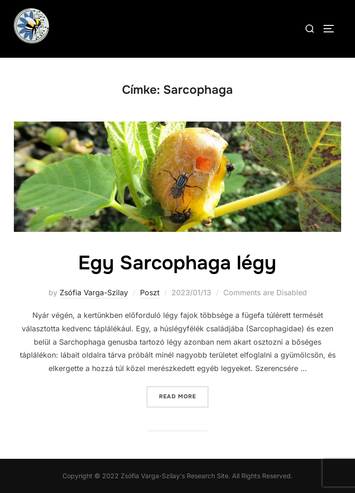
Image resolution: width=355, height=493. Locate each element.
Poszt (149, 292)
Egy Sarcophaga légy (177, 262)
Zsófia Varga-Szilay (94, 292)
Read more (183, 395)
